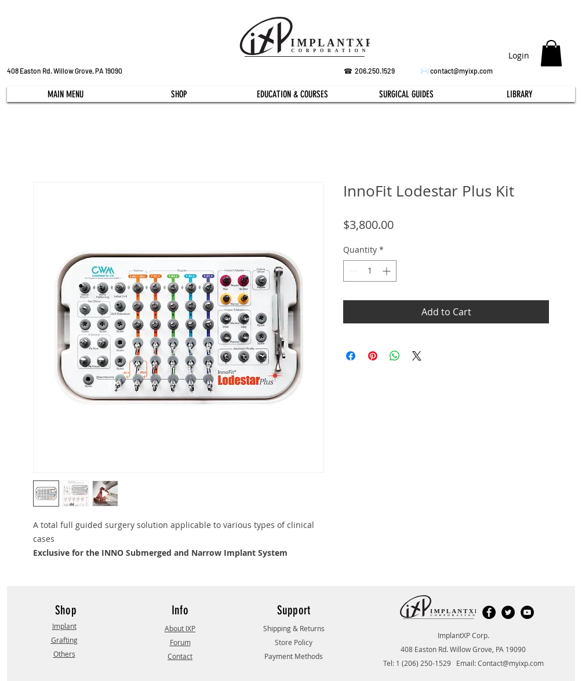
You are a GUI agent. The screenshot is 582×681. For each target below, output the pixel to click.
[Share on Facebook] (351, 356)
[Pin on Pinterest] (373, 356)
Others (64, 653)
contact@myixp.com (461, 71)
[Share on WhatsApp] (395, 356)
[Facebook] (489, 612)
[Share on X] (417, 356)
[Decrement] (352, 271)
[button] (551, 53)
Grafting (64, 639)
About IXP (180, 628)
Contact (180, 656)
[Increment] (387, 271)
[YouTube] (527, 612)
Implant (64, 626)
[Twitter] (508, 612)
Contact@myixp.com (511, 663)
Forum (180, 642)
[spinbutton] (369, 271)
